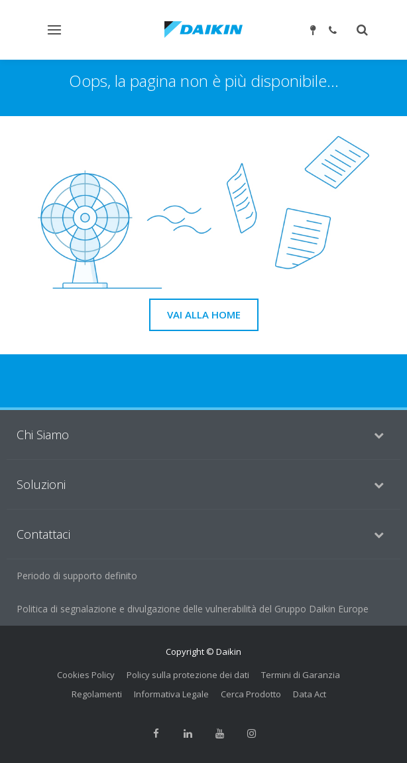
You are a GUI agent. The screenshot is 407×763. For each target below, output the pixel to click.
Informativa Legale (171, 694)
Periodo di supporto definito (77, 575)
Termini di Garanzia (300, 675)
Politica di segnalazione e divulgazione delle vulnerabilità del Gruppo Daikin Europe (193, 608)
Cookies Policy (86, 675)
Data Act (309, 694)
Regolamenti (97, 694)
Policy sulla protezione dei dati (188, 675)
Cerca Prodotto (251, 694)
